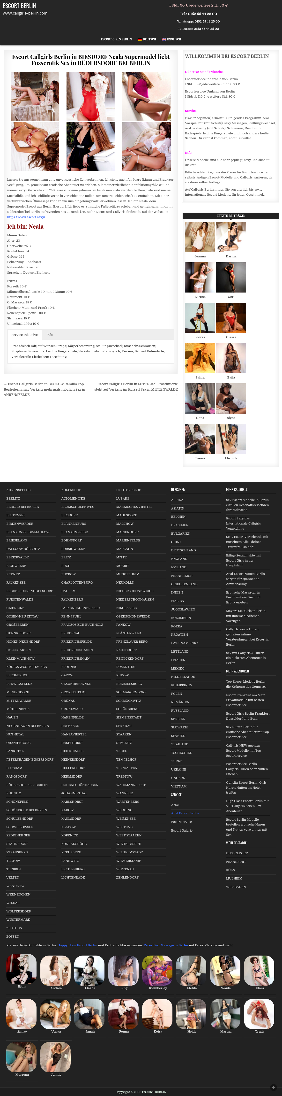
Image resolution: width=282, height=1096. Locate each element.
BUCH (65, 566)
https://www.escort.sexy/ (26, 217)
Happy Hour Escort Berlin (77, 945)
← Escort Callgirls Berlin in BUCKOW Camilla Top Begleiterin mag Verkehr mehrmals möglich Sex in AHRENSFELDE (44, 389)
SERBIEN (178, 719)
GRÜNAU (68, 700)
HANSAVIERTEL (73, 734)
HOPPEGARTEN (18, 650)
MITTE (121, 557)
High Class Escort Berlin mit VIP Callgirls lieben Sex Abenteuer (247, 806)
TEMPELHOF (126, 759)
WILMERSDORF (128, 861)
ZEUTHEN (14, 928)
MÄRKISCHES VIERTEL (134, 507)
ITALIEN (177, 601)
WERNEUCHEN (18, 894)
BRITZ (66, 557)
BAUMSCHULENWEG (77, 507)
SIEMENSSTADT (129, 717)
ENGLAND (179, 559)
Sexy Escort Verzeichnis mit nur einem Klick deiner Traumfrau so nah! (247, 542)
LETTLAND (180, 651)
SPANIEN (178, 736)
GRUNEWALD (71, 709)
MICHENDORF (17, 692)
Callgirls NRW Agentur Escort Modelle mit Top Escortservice (243, 750)
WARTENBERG (128, 801)
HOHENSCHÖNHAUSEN (79, 785)
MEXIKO (178, 668)
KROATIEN (179, 634)
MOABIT (122, 566)
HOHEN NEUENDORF (23, 641)
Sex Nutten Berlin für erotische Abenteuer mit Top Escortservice (247, 732)
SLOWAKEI (179, 727)
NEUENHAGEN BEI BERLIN (27, 726)
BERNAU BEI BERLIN (22, 507)
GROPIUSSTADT (73, 692)
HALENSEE (70, 726)
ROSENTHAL (126, 667)
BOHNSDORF (71, 540)
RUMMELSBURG (129, 684)
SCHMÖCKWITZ (128, 700)
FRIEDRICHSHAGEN (77, 650)
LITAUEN (178, 660)
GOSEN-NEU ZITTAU (22, 616)
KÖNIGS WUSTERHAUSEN (26, 667)
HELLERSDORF (73, 768)
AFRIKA (177, 500)
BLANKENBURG (73, 523)
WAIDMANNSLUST (131, 785)
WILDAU (13, 903)
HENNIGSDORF (18, 633)
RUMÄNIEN (180, 702)
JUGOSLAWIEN (183, 609)
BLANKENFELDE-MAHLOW (28, 532)
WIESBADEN (236, 887)
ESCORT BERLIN (19, 5)
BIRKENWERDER (19, 523)
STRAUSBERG (17, 852)
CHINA (176, 542)
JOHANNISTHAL (74, 793)
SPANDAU (124, 726)
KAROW (67, 810)
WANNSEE (124, 793)
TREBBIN (13, 869)
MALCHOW (125, 523)
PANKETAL (14, 751)
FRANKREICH (182, 576)
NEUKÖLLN (125, 582)
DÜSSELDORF (237, 853)
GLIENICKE (15, 608)
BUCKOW (68, 574)
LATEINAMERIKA (185, 643)
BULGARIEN (180, 533)
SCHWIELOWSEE (19, 827)
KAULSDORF (71, 818)
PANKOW (123, 624)
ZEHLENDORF (127, 877)
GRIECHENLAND (184, 584)
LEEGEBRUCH (17, 675)
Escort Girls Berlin (116, 39)
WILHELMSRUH (128, 844)
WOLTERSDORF (18, 911)
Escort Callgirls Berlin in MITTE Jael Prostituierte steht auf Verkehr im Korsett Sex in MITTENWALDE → (136, 389)
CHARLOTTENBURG (77, 582)
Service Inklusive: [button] (24, 335)
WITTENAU (125, 869)
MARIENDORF (127, 532)
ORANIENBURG (18, 743)
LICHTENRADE (73, 877)
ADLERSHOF (71, 490)
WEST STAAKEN (129, 835)
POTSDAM (14, 768)
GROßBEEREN (17, 624)
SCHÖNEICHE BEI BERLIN (26, 810)
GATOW (67, 675)
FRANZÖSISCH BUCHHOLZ (82, 624)
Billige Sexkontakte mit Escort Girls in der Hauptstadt (243, 560)
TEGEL (121, 751)
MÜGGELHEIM (128, 574)
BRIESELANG (16, 540)
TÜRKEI (177, 761)
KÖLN (230, 870)
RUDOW (122, 675)
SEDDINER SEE (18, 835)
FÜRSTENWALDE (19, 599)
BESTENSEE (15, 515)
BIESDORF (69, 515)
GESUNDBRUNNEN (76, 684)
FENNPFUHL (71, 616)
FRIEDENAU (70, 633)
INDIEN (177, 592)
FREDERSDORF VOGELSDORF (29, 591)
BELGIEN (178, 516)
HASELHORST (72, 743)
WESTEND (124, 827)
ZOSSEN (12, 936)
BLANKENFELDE (74, 532)
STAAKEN (124, 734)
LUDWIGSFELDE (19, 684)
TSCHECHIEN (182, 753)
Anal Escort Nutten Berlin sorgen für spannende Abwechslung (245, 579)
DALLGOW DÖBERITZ (23, 549)
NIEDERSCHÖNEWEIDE (135, 591)
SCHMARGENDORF (131, 692)
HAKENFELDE (72, 717)
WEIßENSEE (126, 818)
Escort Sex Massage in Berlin (166, 945)
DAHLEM (68, 591)
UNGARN (178, 778)
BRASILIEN (180, 525)
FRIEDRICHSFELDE (76, 641)
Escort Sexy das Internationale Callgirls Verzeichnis (243, 523)
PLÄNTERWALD (128, 633)
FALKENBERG (72, 599)
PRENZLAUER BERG (132, 641)
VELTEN (12, 877)
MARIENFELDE (128, 540)
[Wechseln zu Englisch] (171, 39)
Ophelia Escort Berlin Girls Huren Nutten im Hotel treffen (246, 788)
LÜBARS (122, 498)
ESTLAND (178, 567)
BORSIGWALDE (73, 549)
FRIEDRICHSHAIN (75, 658)
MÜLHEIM (234, 878)
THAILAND (179, 744)
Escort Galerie (182, 830)
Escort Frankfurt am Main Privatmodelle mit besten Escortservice (246, 700)
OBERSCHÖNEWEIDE (133, 616)
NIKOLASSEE (126, 608)
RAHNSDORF (126, 650)
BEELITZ (13, 498)
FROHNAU (69, 667)
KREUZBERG (71, 852)
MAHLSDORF (126, 515)
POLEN (176, 693)
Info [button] (49, 335)
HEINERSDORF (73, 759)
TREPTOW (124, 776)
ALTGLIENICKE (73, 498)
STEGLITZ (124, 743)
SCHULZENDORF (19, 818)
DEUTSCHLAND (183, 550)
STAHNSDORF (17, 844)
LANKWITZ (70, 861)
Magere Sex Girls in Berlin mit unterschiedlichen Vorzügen (246, 616)
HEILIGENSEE (72, 751)
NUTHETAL (15, 734)
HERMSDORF (71, 776)
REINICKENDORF (130, 658)
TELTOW (13, 861)
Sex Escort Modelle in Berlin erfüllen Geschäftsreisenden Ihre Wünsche (247, 505)
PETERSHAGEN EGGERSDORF (29, 759)
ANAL (175, 805)
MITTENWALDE (18, 700)
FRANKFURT (236, 862)
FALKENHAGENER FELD (80, 608)
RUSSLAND (180, 710)
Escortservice (181, 822)
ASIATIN (178, 508)
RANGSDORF (16, 776)
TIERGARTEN (126, 768)
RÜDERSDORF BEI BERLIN (27, 785)
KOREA (176, 626)
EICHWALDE (16, 566)
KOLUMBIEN (181, 618)
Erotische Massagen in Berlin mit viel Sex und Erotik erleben (243, 597)
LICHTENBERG (73, 869)
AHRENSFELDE (18, 490)
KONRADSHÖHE (74, 844)
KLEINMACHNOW (20, 658)
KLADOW (68, 827)
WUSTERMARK (18, 919)
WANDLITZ (15, 886)
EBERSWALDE (17, 557)
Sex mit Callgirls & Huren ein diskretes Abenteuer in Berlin (246, 658)
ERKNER (13, 574)
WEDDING (124, 810)
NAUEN (12, 717)
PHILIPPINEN (181, 685)
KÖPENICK (69, 835)
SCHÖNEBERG (127, 709)
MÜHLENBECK (18, 709)
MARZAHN (124, 549)
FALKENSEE (15, 582)
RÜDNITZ (13, 793)
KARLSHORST (72, 801)
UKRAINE (178, 769)
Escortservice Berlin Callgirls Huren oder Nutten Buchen (247, 769)
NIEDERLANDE (183, 677)
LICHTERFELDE (128, 490)
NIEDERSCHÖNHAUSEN (135, 599)
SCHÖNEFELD (17, 801)
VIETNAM (179, 786)
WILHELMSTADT (129, 852)
